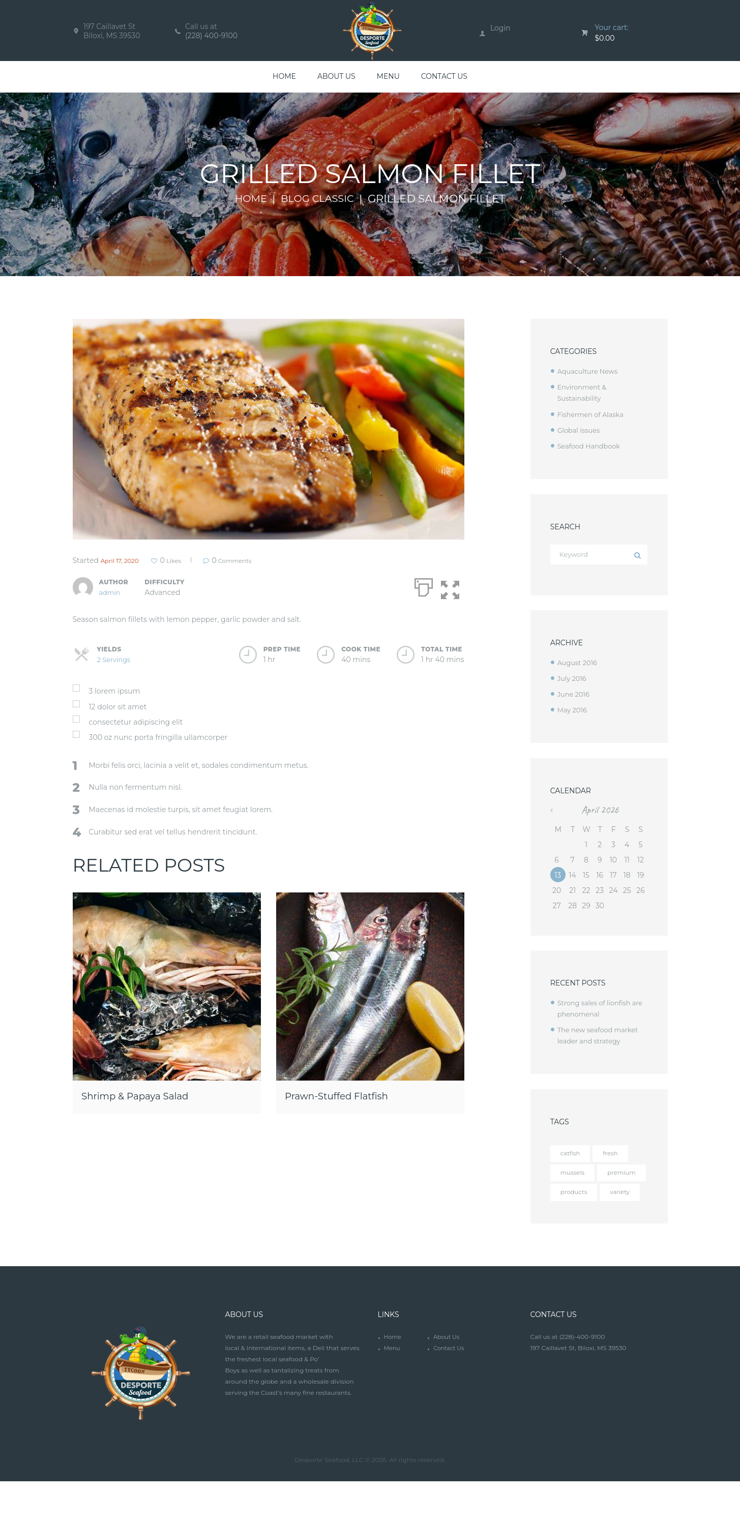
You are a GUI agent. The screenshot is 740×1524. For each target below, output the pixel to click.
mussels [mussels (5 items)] (574, 1174)
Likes (181, 560)
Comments (253, 560)
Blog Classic (319, 198)
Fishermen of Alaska (593, 414)
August (579, 663)
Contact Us (450, 1392)
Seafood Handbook (591, 445)
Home (247, 198)
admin (111, 591)
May (573, 710)
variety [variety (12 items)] (572, 1235)
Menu (392, 1392)
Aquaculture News (590, 371)
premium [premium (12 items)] (577, 1195)
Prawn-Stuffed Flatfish (353, 1094)
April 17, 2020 (123, 560)
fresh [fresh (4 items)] (616, 1154)
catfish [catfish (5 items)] (572, 1154)
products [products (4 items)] (576, 1215)
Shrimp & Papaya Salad (151, 1094)
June (575, 695)
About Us (447, 1381)
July (573, 679)
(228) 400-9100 (211, 35)
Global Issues (580, 429)
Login (500, 28)
